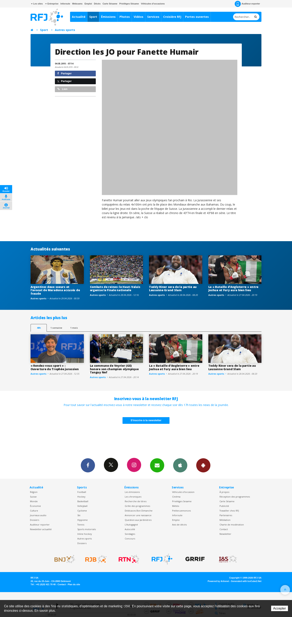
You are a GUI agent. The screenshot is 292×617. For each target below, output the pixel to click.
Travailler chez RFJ (229, 510)
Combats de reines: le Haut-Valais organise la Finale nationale (115, 288)
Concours (130, 538)
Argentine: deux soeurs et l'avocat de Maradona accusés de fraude (55, 290)
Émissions (108, 17)
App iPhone (180, 465)
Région (33, 492)
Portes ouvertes (197, 17)
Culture (34, 510)
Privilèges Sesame (182, 501)
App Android (203, 465)
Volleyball (82, 506)
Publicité (224, 506)
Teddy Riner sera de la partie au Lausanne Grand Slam (173, 288)
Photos (124, 17)
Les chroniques (133, 496)
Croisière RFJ (172, 17)
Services (153, 17)
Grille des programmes (137, 506)
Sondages (130, 534)
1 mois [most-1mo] (74, 327)
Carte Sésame (110, 3)
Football (81, 492)
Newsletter (225, 534)
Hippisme (82, 520)
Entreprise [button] (51, 3)
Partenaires (226, 515)
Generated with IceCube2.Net (246, 581)
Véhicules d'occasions (153, 3)
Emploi (88, 3)
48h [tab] (39, 327)
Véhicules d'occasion (183, 492)
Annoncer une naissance (138, 515)
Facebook (88, 465)
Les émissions (132, 492)
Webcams (77, 3)
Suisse (33, 496)
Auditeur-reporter (247, 4)
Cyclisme (82, 510)
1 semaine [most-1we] (56, 327)
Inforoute (65, 3)
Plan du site (74, 584)
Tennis (80, 524)
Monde (34, 501)
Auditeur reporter (40, 524)
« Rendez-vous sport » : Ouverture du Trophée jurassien (55, 367)
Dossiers (34, 520)
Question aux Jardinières (138, 520)
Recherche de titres (135, 501)
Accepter (279, 608)
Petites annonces (181, 510)
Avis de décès (179, 524)
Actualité (78, 17)
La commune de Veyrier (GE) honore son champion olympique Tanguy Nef (114, 369)
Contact (224, 529)
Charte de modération (232, 524)
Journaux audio (38, 515)
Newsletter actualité (41, 529)
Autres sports (65, 30)
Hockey (81, 496)
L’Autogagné (131, 524)
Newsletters (157, 465)
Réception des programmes (235, 496)
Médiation (225, 520)
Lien (62, 89)
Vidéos (138, 17)
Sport (93, 17)
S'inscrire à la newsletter (146, 420)
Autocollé (130, 529)
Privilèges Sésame (129, 3)
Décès (97, 3)
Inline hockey (84, 534)
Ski (78, 515)
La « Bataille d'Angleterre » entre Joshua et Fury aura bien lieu (233, 288)
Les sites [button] (37, 3)
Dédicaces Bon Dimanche (138, 510)
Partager (64, 73)
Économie (35, 506)
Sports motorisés (86, 529)
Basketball (82, 501)
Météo (175, 506)
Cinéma (176, 496)
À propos (224, 492)
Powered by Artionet (218, 581)
